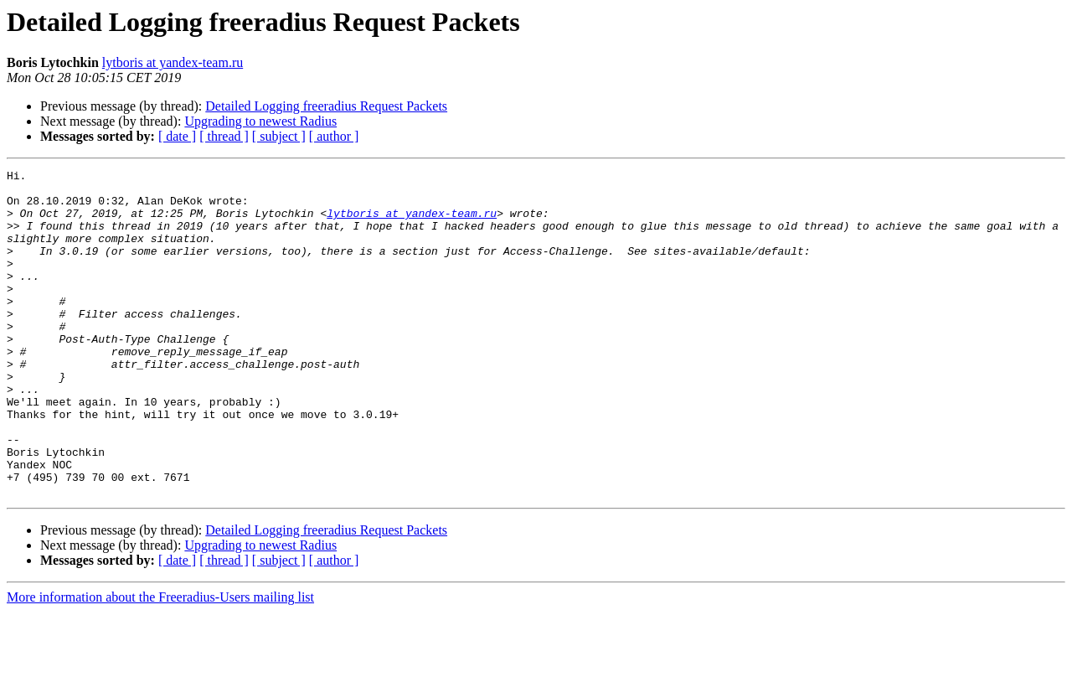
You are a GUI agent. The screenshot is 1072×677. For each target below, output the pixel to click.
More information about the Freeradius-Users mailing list (160, 662)
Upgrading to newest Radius (260, 121)
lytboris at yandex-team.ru (172, 62)
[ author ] (334, 136)
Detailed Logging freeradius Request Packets (326, 106)
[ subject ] (279, 136)
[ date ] (177, 136)
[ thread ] (224, 136)
